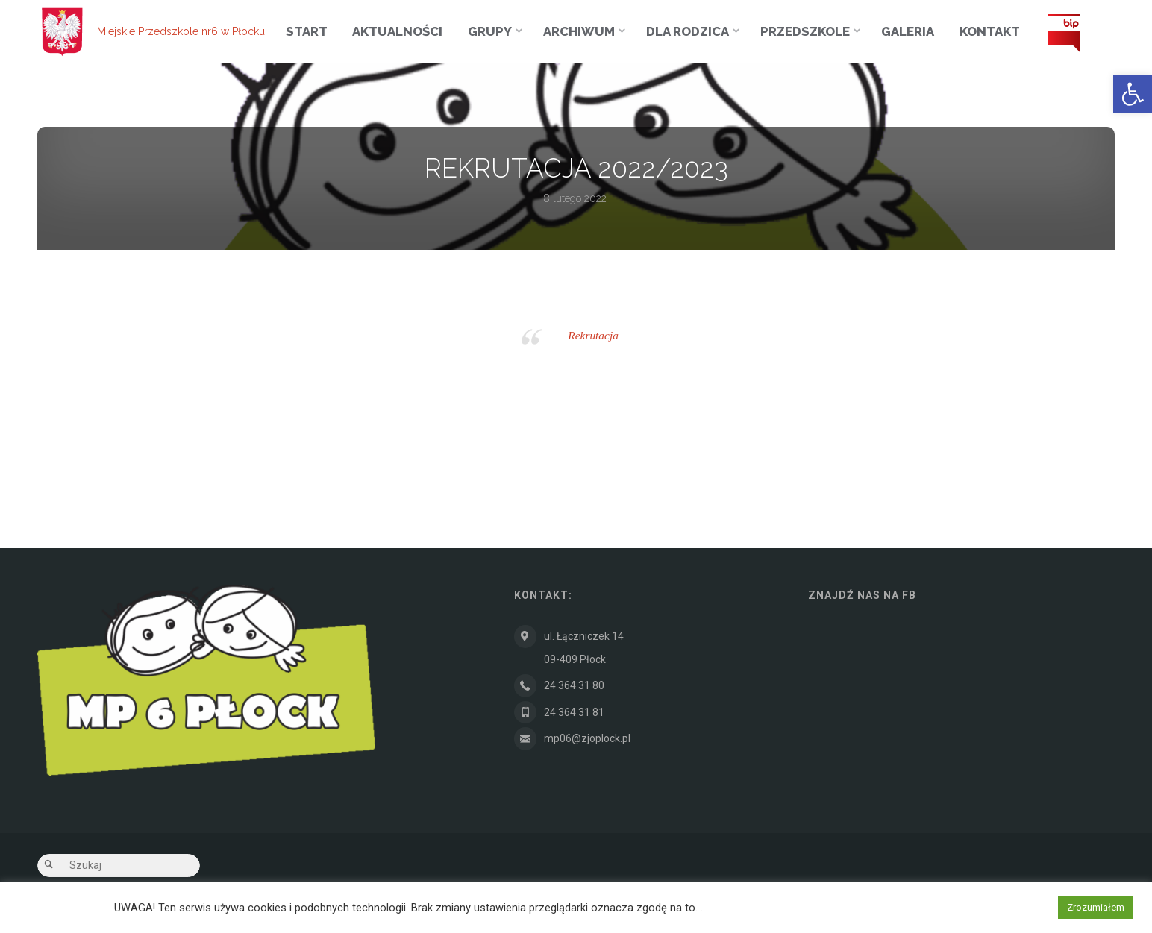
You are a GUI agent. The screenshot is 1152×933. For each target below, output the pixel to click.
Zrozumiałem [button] (1095, 907)
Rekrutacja (593, 335)
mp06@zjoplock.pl (587, 739)
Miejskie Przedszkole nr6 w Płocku (181, 31)
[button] (1132, 94)
